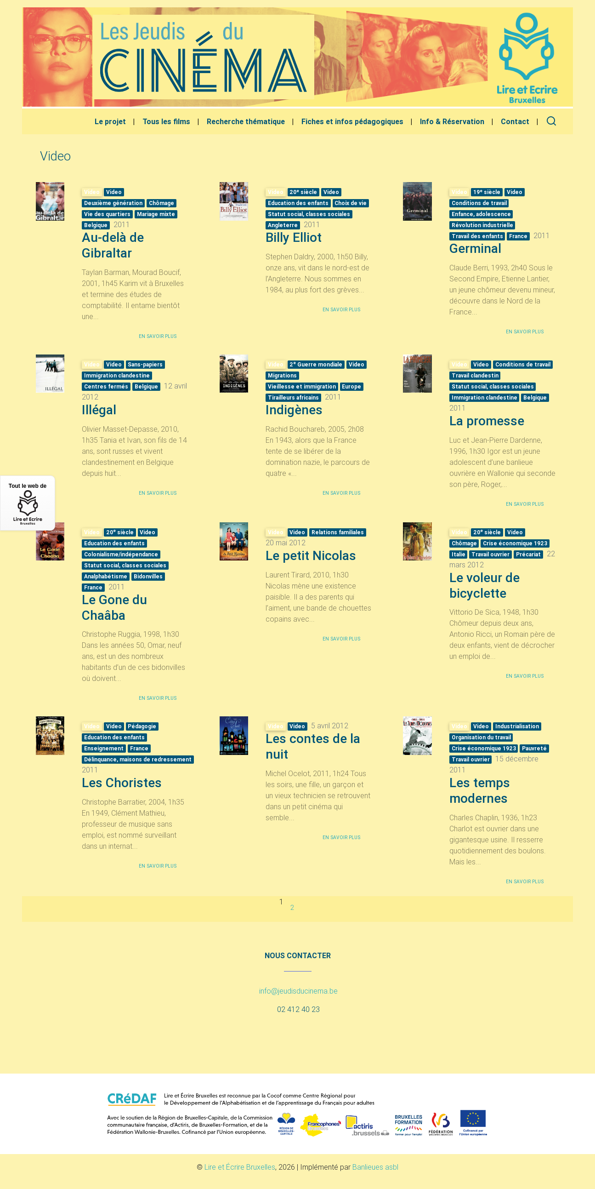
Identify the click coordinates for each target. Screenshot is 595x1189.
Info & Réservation (452, 121)
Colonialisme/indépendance (121, 554)
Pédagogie (142, 726)
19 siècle (486, 191)
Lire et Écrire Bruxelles (239, 1167)
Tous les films (166, 121)
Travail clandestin (475, 375)
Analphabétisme (105, 576)
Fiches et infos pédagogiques (352, 121)
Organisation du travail (481, 737)
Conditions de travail (479, 203)
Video (114, 192)
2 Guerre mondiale (315, 364)
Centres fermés (106, 386)
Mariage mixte (156, 214)
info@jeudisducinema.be (298, 990)
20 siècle (303, 191)
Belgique (96, 225)
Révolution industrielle (482, 225)
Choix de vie (350, 203)
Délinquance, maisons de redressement (138, 759)
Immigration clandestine (117, 375)
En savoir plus (157, 336)
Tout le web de (27, 504)
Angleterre (283, 225)
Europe (351, 386)
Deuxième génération (113, 203)
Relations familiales (338, 532)
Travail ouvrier (490, 554)
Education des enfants (298, 203)
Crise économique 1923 (515, 543)
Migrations (282, 375)
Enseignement (104, 748)
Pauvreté (534, 748)
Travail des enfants (477, 236)
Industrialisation (517, 726)
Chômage (161, 203)
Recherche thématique (246, 121)
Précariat (528, 554)
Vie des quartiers (107, 214)
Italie (458, 554)
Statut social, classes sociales (309, 214)
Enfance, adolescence (481, 214)
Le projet (110, 121)
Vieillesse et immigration (302, 386)
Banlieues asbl (375, 1167)
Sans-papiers (145, 364)
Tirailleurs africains (293, 397)
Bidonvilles (148, 576)
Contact (515, 121)
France (518, 236)
